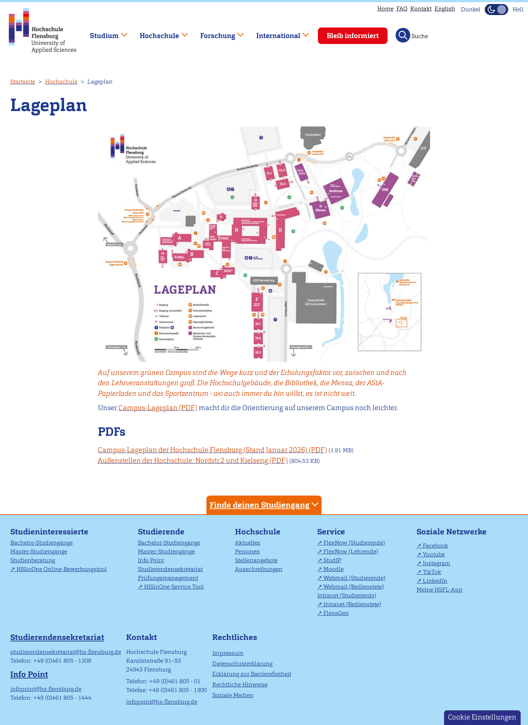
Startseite (22, 81)
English (444, 8)
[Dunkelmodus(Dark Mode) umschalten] (496, 9)
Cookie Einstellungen (482, 717)
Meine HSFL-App (439, 589)
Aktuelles (247, 542)
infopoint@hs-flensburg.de (45, 689)
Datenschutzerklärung (242, 663)
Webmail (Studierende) (354, 578)
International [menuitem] (277, 32)
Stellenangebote (256, 560)
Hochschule (61, 81)
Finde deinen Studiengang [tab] (265, 504)
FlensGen (336, 613)
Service (331, 531)
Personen (247, 551)
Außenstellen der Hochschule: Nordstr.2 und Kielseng (183, 460)
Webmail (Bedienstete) (353, 586)
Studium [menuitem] (103, 32)
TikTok (432, 572)
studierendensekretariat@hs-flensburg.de (65, 652)
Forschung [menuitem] (217, 32)
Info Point (151, 560)
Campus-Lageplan (147, 407)
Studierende (161, 531)
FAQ (401, 8)
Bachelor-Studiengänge (41, 542)
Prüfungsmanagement (168, 578)
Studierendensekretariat (170, 569)
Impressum (227, 653)
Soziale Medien (232, 695)
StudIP (332, 560)
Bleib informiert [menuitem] (353, 35)
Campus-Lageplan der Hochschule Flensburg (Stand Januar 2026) (202, 449)
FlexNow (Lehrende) (350, 551)
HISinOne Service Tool (174, 586)
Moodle (333, 569)
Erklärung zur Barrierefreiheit (251, 674)
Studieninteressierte (49, 531)
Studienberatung (32, 560)
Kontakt (421, 8)
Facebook (435, 545)
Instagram (436, 563)
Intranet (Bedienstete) (352, 604)
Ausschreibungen (258, 569)
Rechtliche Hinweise (240, 684)
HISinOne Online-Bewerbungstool (61, 569)
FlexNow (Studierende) (354, 542)
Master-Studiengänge (38, 551)
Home (385, 8)
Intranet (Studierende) (346, 595)
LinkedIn (435, 581)
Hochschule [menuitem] (158, 32)
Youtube (434, 554)
